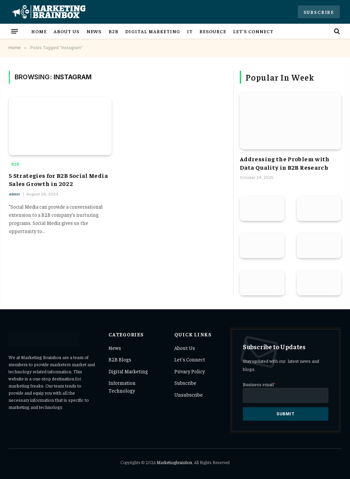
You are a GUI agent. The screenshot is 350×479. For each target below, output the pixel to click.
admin (14, 194)
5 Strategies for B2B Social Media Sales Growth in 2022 (58, 179)
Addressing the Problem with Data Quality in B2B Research (285, 163)
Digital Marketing (152, 31)
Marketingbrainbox (174, 462)
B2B (113, 31)
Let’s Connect (253, 31)
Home (39, 31)
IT (190, 31)
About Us (66, 31)
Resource (212, 31)
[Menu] (14, 31)
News (94, 31)
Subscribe (319, 12)
